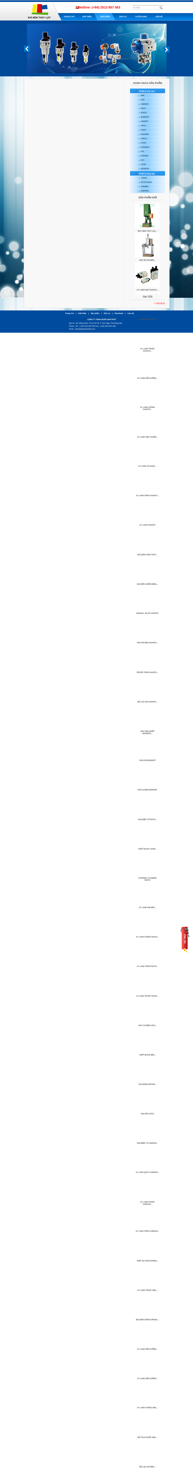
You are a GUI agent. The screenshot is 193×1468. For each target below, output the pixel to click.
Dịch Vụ (123, 17)
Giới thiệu (87, 17)
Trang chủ (69, 17)
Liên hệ (158, 17)
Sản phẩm (105, 17)
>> (159, 303)
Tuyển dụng (141, 17)
